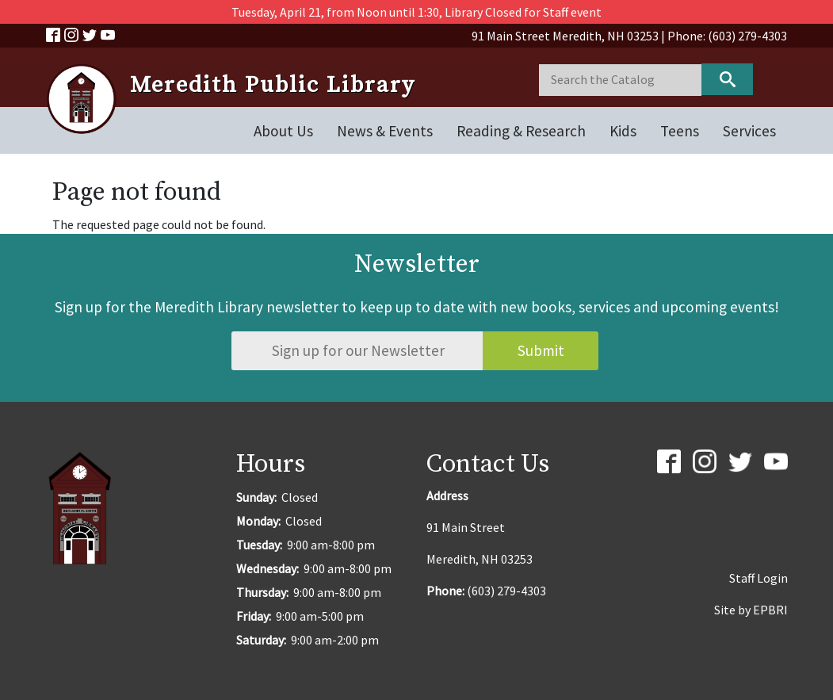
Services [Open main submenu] (749, 130)
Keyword (727, 79)
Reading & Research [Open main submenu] (521, 130)
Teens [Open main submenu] (679, 130)
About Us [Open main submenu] (283, 130)
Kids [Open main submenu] (622, 130)
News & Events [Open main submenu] (385, 130)
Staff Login (758, 578)
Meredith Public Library (272, 85)
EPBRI (770, 610)
